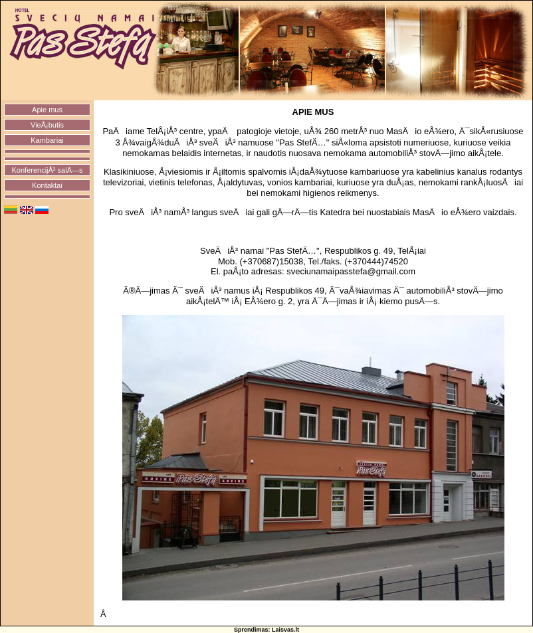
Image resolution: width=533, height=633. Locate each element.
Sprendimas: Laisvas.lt (266, 629)
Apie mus (47, 110)
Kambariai (47, 140)
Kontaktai (47, 185)
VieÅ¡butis (47, 125)
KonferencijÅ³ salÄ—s (47, 170)
